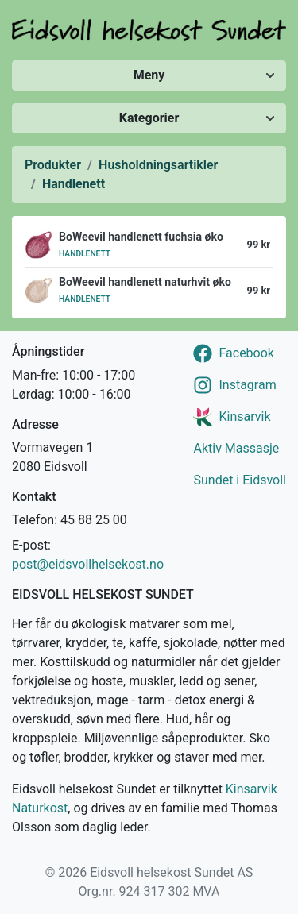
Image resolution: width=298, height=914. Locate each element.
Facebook (246, 353)
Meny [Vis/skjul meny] (149, 75)
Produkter (53, 164)
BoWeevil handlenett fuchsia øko (141, 236)
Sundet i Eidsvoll (239, 480)
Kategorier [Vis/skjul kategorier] (149, 117)
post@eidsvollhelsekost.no (88, 564)
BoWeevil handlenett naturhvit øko (145, 282)
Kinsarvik (244, 416)
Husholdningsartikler (158, 164)
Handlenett (73, 183)
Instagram (247, 384)
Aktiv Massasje (236, 448)
